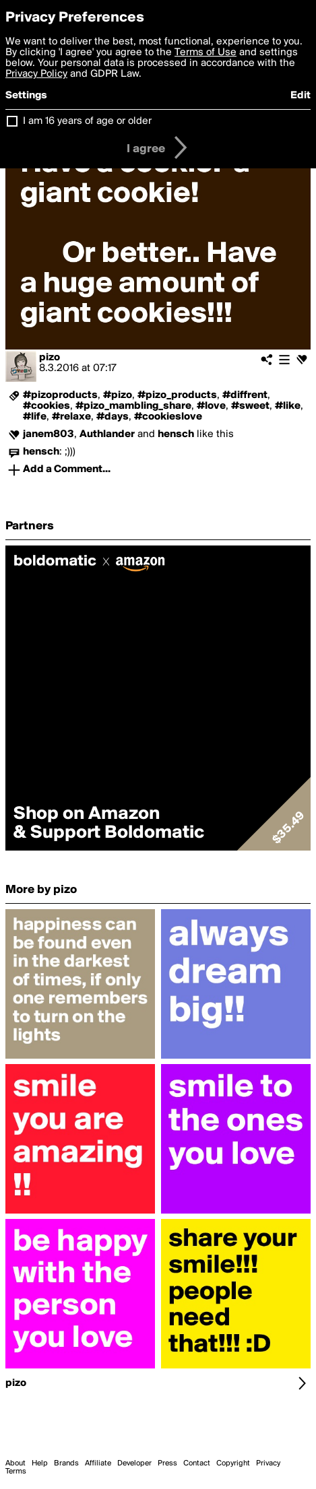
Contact (196, 1463)
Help (40, 1463)
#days (112, 416)
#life (34, 416)
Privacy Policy (36, 74)
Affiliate (98, 1463)
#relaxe (71, 416)
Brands (66, 1463)
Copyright (233, 1463)
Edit (300, 95)
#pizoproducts (60, 395)
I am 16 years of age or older (87, 121)
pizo (49, 357)
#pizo (117, 395)
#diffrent (244, 395)
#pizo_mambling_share (133, 406)
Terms (15, 1471)
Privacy (268, 1463)
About (15, 1463)
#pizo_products (177, 395)
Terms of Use (205, 52)
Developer (134, 1463)
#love (211, 406)
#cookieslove (168, 416)
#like (288, 406)
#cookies (46, 406)
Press (167, 1463)
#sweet (250, 406)
